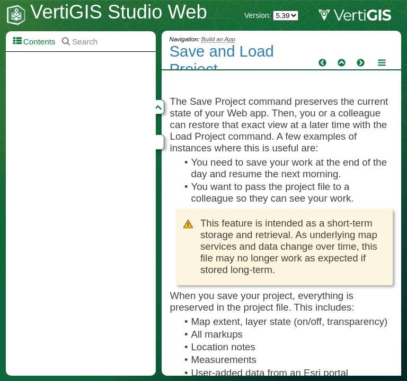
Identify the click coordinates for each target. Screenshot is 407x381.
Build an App (218, 39)
